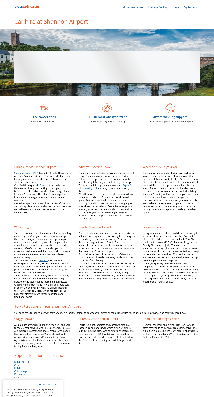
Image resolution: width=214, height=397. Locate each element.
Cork (16, 365)
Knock (17, 377)
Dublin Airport (21, 362)
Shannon (19, 383)
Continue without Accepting (48, 389)
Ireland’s (43, 260)
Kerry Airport (21, 374)
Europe (43, 185)
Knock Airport (21, 380)
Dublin (17, 368)
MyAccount (190, 7)
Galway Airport (22, 371)
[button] (133, 7)
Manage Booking (158, 7)
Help (176, 7)
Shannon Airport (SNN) (26, 172)
